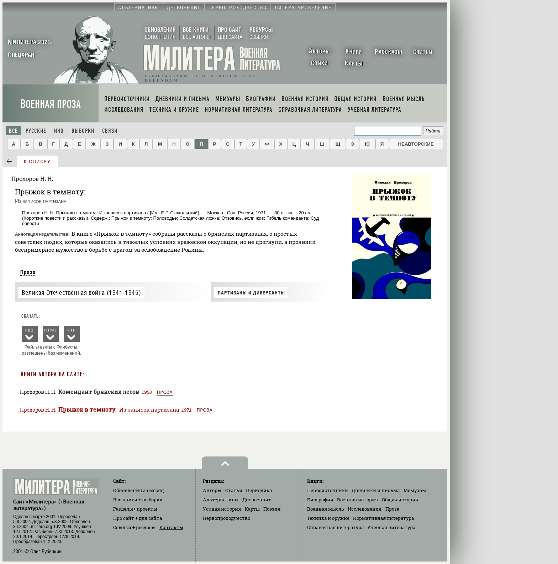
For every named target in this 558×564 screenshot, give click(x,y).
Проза (28, 272)
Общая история (400, 499)
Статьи (233, 490)
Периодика (259, 490)
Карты (252, 509)
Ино (59, 131)
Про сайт (137, 518)
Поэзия (271, 509)
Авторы (212, 490)
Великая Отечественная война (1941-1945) (81, 292)
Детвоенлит (256, 499)
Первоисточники (327, 490)
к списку (37, 161)
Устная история (222, 509)
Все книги (138, 499)
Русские (36, 131)
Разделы (135, 509)
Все (13, 131)
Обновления (138, 490)
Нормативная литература (383, 518)
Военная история (357, 499)
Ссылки (134, 527)
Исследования (364, 509)
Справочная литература (335, 527)
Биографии (320, 499)
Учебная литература (391, 527)
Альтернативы (220, 499)
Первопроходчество (226, 518)
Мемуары (415, 490)
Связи (109, 131)
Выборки (83, 131)
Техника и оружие (328, 518)
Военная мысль (325, 509)
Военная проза (50, 104)
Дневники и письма (376, 490)
